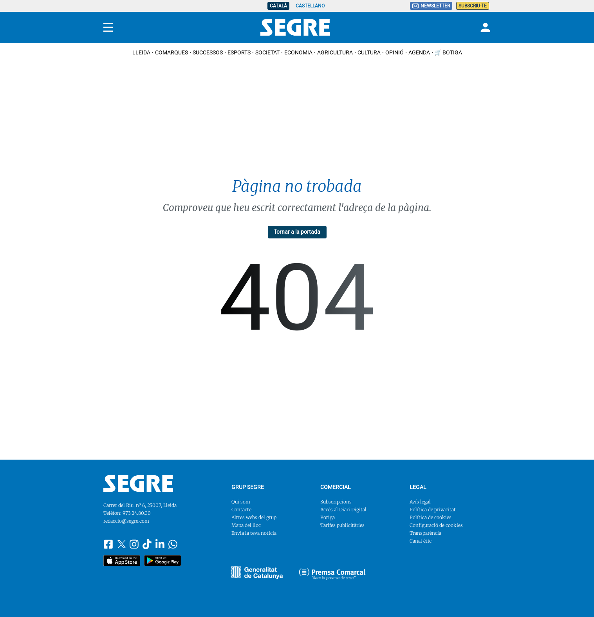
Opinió (394, 52)
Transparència (425, 533)
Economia (298, 52)
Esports (239, 52)
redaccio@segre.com (126, 521)
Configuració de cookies (436, 525)
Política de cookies (430, 517)
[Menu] (108, 27)
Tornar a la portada (297, 232)
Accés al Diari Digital (343, 509)
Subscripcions (336, 502)
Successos (208, 52)
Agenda (419, 52)
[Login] (484, 27)
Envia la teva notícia (253, 533)
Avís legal (420, 502)
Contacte (241, 509)
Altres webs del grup (253, 517)
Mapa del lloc (246, 525)
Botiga (327, 517)
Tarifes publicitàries (342, 525)
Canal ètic (421, 541)
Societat (267, 52)
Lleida (141, 52)
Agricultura (335, 52)
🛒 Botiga (448, 52)
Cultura (369, 52)
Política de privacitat (433, 509)
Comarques (171, 52)
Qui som (240, 502)
